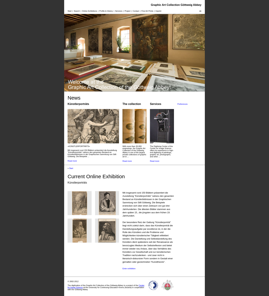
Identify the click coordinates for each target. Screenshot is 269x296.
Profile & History (106, 11)
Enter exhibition (129, 268)
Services (118, 11)
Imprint (158, 11)
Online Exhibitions (89, 11)
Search (77, 11)
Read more (72, 161)
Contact (136, 11)
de (200, 11)
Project (127, 11)
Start (70, 11)
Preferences (182, 104)
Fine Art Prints (147, 11)
